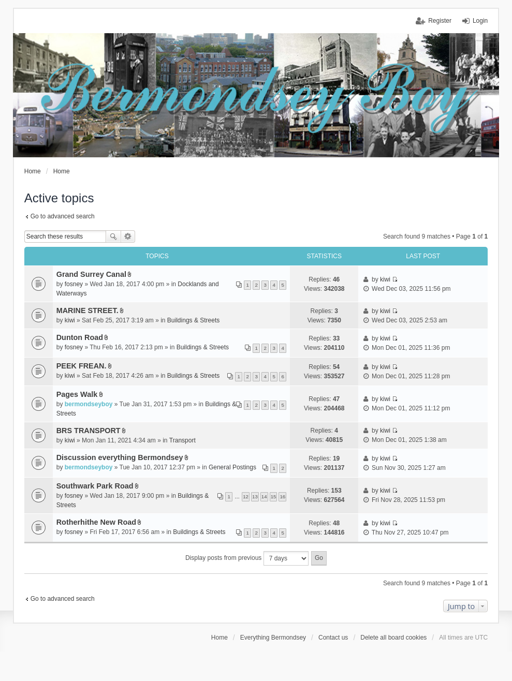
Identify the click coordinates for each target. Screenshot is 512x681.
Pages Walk (76, 394)
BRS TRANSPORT (88, 430)
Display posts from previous (247, 558)
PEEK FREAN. (81, 366)
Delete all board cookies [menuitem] (393, 637)
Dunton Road (79, 337)
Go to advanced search (63, 216)
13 (255, 496)
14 (264, 496)
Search (113, 236)
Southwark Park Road (95, 486)
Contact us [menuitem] (333, 637)
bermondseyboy (89, 404)
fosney (74, 284)
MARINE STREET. (87, 310)
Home (219, 637)
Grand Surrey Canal (91, 274)
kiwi (385, 279)
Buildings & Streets (193, 320)
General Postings (232, 467)
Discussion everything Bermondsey (119, 457)
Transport (182, 440)
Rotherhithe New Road (96, 522)
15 (273, 496)
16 (282, 496)
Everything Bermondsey (273, 637)
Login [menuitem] (480, 20)
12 (245, 496)
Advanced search (128, 236)
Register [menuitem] (439, 20)
